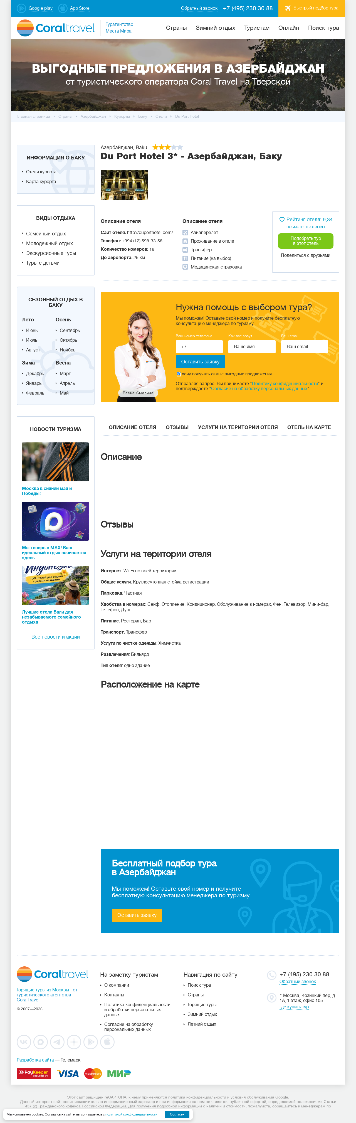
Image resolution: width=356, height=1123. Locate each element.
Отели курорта (41, 171)
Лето (28, 319)
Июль (31, 340)
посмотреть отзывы (305, 227)
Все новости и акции (55, 637)
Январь (33, 383)
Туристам (257, 27)
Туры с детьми (43, 263)
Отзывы (177, 427)
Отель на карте (309, 427)
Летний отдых (202, 1024)
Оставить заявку (137, 915)
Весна (63, 363)
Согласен (177, 1114)
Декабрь (35, 373)
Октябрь (68, 340)
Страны (196, 995)
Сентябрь (70, 330)
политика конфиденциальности (197, 1097)
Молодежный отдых (49, 243)
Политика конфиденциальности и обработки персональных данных (137, 1009)
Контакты (114, 995)
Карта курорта (41, 181)
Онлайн (288, 27)
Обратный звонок (298, 981)
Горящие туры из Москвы (43, 990)
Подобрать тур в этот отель (306, 241)
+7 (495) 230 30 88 (248, 8)
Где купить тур (294, 1006)
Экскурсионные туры (51, 253)
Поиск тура (323, 27)
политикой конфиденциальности (131, 1114)
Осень (63, 319)
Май (64, 393)
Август (33, 350)
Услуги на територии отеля (238, 427)
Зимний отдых (215, 27)
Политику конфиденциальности (285, 383)
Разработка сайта (35, 1060)
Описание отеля (132, 427)
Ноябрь (67, 350)
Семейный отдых (46, 234)
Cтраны (176, 27)
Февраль (35, 393)
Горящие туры (202, 1004)
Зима (28, 363)
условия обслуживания (252, 1097)
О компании (116, 985)
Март (65, 373)
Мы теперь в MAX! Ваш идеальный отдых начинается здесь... (54, 552)
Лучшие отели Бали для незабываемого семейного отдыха (51, 617)
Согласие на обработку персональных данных (259, 388)
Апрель (67, 383)
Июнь (32, 330)
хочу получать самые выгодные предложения (224, 374)
